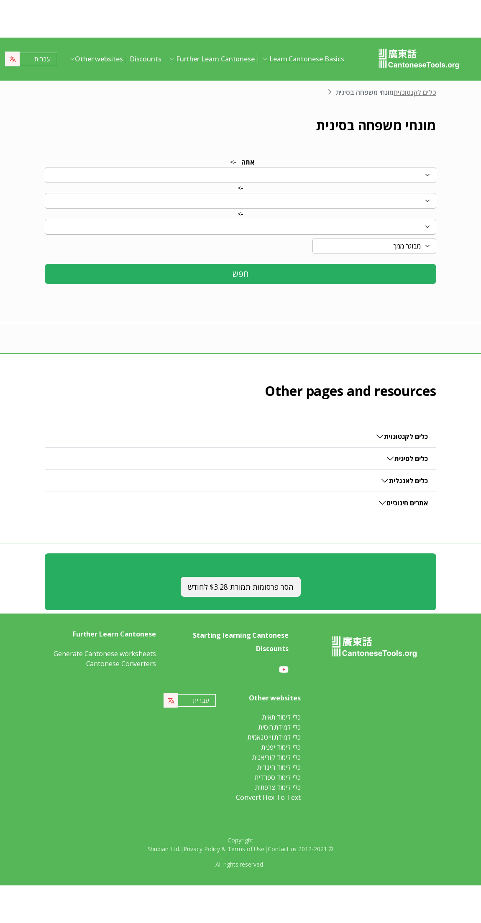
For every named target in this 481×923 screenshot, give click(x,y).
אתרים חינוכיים (407, 502)
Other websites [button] (99, 58)
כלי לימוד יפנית (281, 747)
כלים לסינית (411, 458)
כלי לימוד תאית (281, 717)
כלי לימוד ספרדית (278, 777)
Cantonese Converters (121, 663)
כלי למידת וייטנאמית (274, 737)
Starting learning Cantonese (241, 635)
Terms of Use (246, 849)
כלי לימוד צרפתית (278, 787)
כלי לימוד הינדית (279, 767)
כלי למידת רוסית (279, 727)
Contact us (282, 849)
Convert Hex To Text (268, 797)
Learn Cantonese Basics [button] (306, 58)
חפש (241, 273)
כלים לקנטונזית (415, 92)
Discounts (145, 58)
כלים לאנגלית (408, 480)
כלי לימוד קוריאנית (276, 757)
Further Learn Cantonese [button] (214, 58)
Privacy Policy (202, 849)
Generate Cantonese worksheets (105, 653)
